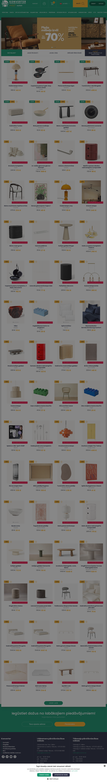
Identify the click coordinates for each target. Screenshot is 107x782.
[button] (53, 779)
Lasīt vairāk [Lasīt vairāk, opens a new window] (74, 771)
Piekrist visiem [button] (44, 775)
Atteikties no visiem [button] (61, 775)
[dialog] (53, 391)
